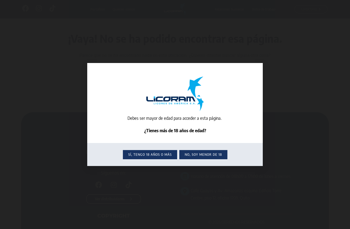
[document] (175, 114)
